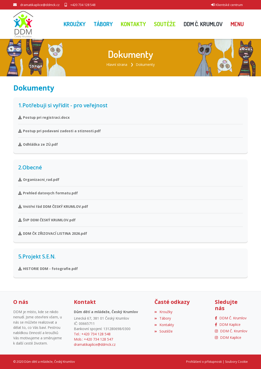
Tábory (162, 318)
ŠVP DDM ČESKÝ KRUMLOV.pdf (47, 220)
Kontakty (164, 324)
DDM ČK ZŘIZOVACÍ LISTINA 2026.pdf (52, 233)
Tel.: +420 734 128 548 (92, 334)
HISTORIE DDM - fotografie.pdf (48, 268)
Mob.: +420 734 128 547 (93, 339)
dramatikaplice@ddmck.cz (40, 4)
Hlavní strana (116, 64)
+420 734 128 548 (82, 4)
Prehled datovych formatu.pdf (48, 193)
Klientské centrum (229, 4)
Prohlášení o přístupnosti (204, 362)
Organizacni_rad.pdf (38, 179)
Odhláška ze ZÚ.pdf (38, 144)
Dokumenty (145, 64)
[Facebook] (231, 318)
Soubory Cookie (236, 362)
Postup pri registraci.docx (44, 117)
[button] (237, 24)
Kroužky (163, 311)
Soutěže (163, 331)
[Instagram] (231, 331)
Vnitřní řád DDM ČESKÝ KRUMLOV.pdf (53, 206)
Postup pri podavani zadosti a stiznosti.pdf (59, 130)
